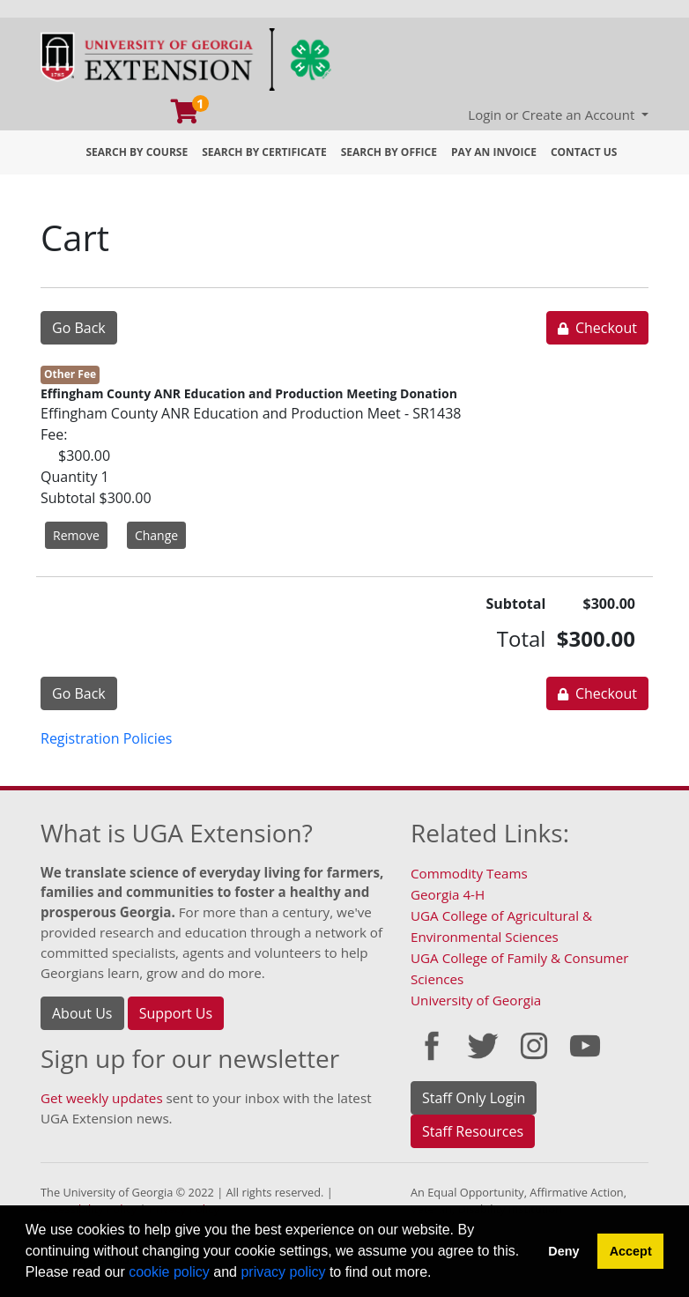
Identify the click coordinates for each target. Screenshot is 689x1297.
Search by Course (137, 152)
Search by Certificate (264, 152)
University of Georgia (476, 1000)
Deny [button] (563, 1251)
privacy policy (283, 1271)
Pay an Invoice (494, 152)
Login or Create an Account (553, 114)
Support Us (175, 1013)
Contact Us (584, 152)
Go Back (79, 327)
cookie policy (169, 1271)
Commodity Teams (469, 873)
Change (156, 535)
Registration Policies (106, 738)
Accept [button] (631, 1251)
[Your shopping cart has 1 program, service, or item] (186, 115)
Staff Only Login (473, 1098)
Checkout (597, 327)
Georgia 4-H (448, 894)
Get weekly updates (102, 1098)
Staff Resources (472, 1131)
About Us (82, 1013)
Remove (76, 535)
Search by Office (389, 152)
